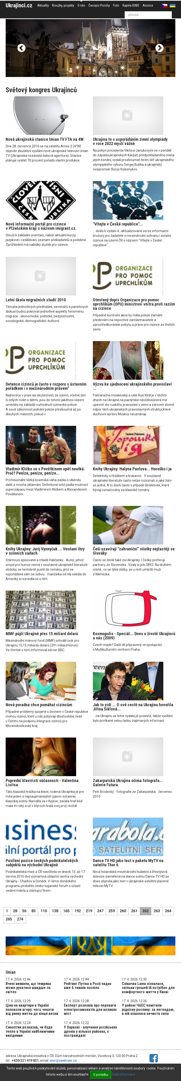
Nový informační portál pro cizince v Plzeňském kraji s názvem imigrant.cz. (41, 226)
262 (145, 911)
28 (15, 911)
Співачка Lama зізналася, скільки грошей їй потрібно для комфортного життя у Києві (148, 987)
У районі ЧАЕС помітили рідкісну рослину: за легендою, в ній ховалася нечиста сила (148, 1009)
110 (44, 911)
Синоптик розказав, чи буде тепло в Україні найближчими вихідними (30, 1031)
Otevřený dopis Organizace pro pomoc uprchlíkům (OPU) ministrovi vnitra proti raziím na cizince (134, 304)
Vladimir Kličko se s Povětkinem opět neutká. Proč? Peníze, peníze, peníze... (45, 471)
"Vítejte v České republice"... (118, 224)
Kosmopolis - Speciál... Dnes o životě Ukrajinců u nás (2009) (134, 635)
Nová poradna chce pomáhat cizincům (39, 704)
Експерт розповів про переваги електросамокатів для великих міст (90, 1009)
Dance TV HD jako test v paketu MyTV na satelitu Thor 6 (128, 862)
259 (111, 911)
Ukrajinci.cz (19, 5)
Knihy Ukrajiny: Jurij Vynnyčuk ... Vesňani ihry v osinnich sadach (45, 551)
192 (77, 911)
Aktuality (43, 5)
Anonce (148, 5)
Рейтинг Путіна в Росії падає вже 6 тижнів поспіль (87, 985)
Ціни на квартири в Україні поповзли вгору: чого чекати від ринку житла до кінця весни (32, 1009)
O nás (81, 5)
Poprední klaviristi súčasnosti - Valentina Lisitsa (42, 782)
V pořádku (100, 1075)
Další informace (123, 1074)
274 (20, 919)
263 (157, 911)
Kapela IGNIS (131, 5)
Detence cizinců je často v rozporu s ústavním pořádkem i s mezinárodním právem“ (46, 386)
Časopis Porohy (99, 5)
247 (100, 911)
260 (123, 911)
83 (33, 911)
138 (55, 911)
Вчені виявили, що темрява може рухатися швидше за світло (28, 987)
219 (89, 911)
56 (24, 911)
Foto (116, 5)
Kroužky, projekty (63, 5)
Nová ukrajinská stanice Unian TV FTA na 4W (44, 139)
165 (66, 911)
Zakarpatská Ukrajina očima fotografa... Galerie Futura (128, 782)
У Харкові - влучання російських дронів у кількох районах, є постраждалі (90, 1031)
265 (9, 919)
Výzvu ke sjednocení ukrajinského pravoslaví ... (132, 386)
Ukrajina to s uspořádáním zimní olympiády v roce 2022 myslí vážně (130, 141)
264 (168, 911)
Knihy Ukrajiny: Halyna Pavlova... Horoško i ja (132, 468)
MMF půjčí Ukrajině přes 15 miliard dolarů (42, 633)
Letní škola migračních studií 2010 (36, 299)
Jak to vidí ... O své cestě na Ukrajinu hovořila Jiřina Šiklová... (133, 706)
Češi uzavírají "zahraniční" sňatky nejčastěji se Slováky (134, 551)
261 (134, 911)
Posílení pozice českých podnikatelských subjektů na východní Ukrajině (42, 862)
